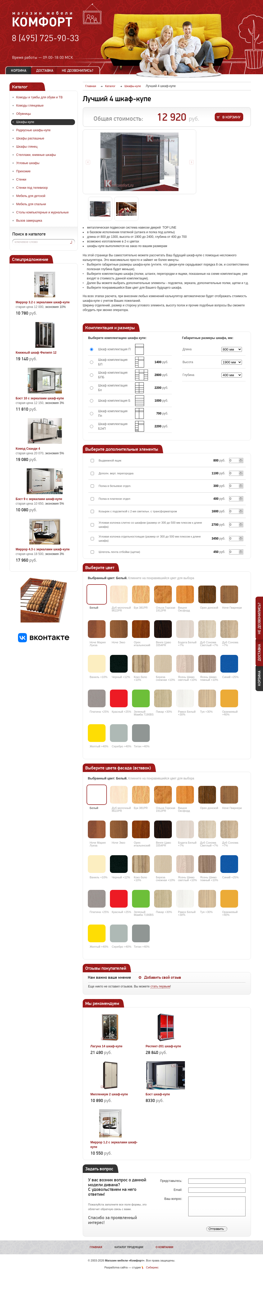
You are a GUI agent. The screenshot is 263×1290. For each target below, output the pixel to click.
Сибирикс (152, 1267)
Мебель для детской (30, 196)
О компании (164, 1247)
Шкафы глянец (26, 146)
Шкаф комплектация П (114, 349)
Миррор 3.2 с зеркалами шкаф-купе (43, 302)
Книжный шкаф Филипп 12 (36, 352)
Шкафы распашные (30, 138)
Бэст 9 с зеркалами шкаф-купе (39, 499)
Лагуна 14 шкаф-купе (106, 1046)
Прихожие (23, 171)
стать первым (160, 986)
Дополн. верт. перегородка (116, 473)
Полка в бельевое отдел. (115, 485)
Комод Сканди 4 (28, 448)
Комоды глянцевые (30, 105)
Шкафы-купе (25, 122)
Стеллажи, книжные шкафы (36, 155)
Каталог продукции (129, 1247)
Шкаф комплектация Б (114, 400)
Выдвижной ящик (110, 460)
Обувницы (23, 114)
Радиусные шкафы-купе (33, 130)
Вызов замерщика (29, 220)
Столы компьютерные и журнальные (42, 212)
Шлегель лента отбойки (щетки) (119, 551)
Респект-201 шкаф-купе (163, 1046)
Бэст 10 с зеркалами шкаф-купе (40, 398)
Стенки (21, 179)
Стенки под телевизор (32, 188)
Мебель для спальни (31, 204)
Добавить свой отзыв (162, 977)
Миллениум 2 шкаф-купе (109, 1094)
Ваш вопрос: (173, 1199)
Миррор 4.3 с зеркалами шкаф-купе (43, 549)
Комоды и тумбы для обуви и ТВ (39, 97)
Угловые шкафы (27, 163)
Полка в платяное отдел (114, 498)
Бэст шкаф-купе (158, 1094)
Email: (178, 1190)
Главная (96, 1247)
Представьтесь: (171, 1181)
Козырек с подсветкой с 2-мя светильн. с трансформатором (138, 511)
